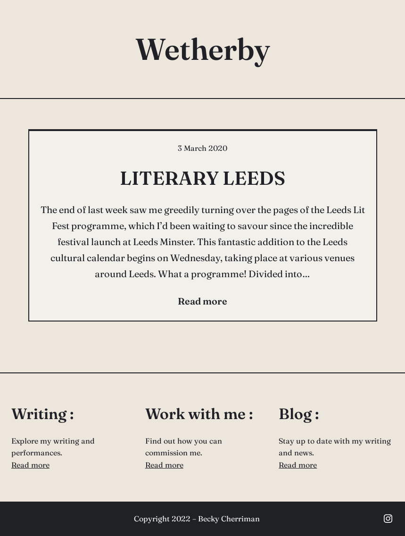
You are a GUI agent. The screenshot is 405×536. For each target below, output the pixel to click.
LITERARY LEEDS (202, 178)
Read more (30, 465)
